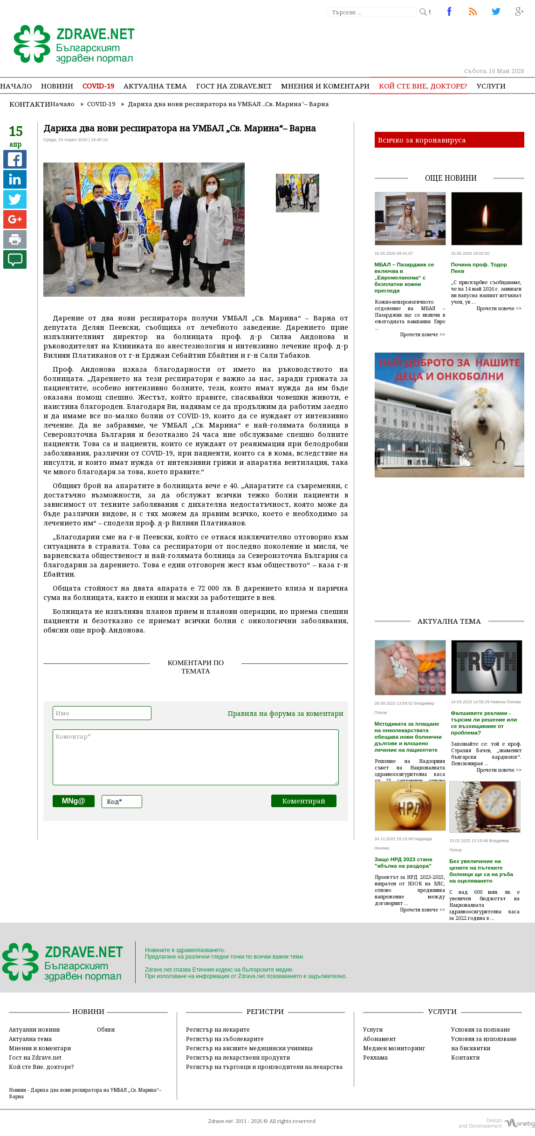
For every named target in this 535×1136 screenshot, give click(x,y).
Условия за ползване (480, 1029)
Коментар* (196, 757)
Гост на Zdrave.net (35, 1057)
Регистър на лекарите (218, 1029)
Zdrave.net (220, 1121)
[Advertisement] (453, 543)
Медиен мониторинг (394, 1048)
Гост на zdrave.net (234, 85)
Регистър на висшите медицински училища (249, 1048)
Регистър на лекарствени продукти (238, 1057)
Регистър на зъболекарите (225, 1038)
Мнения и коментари (325, 85)
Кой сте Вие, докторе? (423, 85)
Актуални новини (34, 1029)
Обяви (106, 1029)
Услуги (491, 85)
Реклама (375, 1057)
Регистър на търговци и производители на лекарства (264, 1066)
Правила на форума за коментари (285, 713)
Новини (57, 85)
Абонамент (379, 1038)
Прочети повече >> (422, 334)
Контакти (29, 104)
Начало (16, 85)
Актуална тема (155, 85)
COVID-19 (98, 85)
